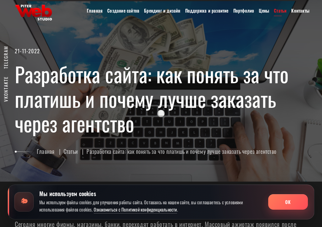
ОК (288, 202)
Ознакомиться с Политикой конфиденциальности (135, 209)
